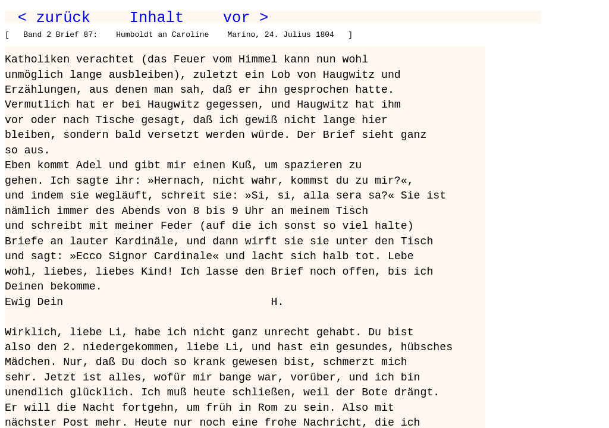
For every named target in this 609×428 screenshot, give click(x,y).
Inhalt (157, 18)
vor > (245, 18)
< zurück (54, 18)
